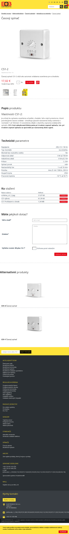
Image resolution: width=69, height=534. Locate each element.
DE (57, 2)
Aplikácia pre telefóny (9, 372)
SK (49, 2)
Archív (5, 453)
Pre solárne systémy (9, 407)
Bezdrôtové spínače (8, 369)
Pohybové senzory (8, 422)
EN (54, 2)
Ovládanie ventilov (8, 396)
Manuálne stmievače (9, 434)
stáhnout (63, 195)
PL (59, 2)
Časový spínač (56, 13)
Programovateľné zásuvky (10, 387)
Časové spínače (30, 13)
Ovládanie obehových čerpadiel (12, 398)
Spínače (6, 442)
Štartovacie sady (7, 363)
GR (62, 2)
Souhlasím (63, 532)
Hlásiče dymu (6, 423)
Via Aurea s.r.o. (37, 523)
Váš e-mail (6, 220)
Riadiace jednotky (10, 404)
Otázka (5, 234)
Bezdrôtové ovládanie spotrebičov (13, 371)
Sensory (6, 417)
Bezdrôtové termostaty (9, 367)
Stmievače (7, 431)
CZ (52, 2)
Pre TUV (5, 411)
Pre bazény (6, 409)
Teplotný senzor (7, 420)
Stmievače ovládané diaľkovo (11, 436)
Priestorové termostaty (9, 389)
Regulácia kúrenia (10, 382)
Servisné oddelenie (10, 463)
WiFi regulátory (7, 394)
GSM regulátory (7, 393)
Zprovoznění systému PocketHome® (13, 475)
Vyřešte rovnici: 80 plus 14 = (13, 248)
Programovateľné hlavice (10, 385)
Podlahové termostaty (9, 391)
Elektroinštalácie (17, 13)
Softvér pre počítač (8, 374)
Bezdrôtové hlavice (8, 365)
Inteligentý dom (10, 360)
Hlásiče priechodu (8, 425)
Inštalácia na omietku (44, 13)
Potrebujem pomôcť (9, 376)
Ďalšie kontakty (9, 500)
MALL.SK (16, 485)
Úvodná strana (6, 13)
